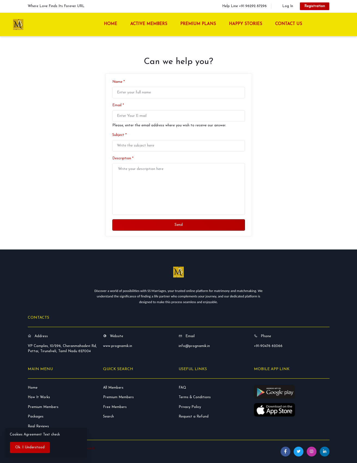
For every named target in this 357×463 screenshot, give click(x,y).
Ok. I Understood (30, 447)
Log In (287, 6)
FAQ (182, 387)
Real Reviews (38, 426)
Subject (119, 135)
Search (108, 416)
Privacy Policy (190, 407)
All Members (113, 387)
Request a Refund (194, 416)
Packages (36, 416)
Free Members (115, 407)
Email (118, 105)
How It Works (39, 397)
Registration (314, 6)
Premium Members (43, 407)
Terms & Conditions (195, 397)
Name (118, 82)
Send (179, 225)
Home (33, 387)
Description (123, 158)
